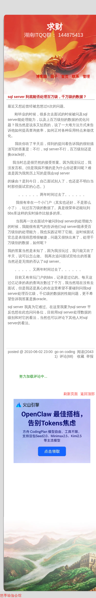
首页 (64, 76)
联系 (75, 76)
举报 (89, 356)
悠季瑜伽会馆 (11, 595)
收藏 (80, 356)
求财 (55, 26)
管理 (86, 76)
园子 (54, 76)
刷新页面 (70, 394)
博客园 (41, 76)
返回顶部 (87, 394)
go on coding (65, 352)
